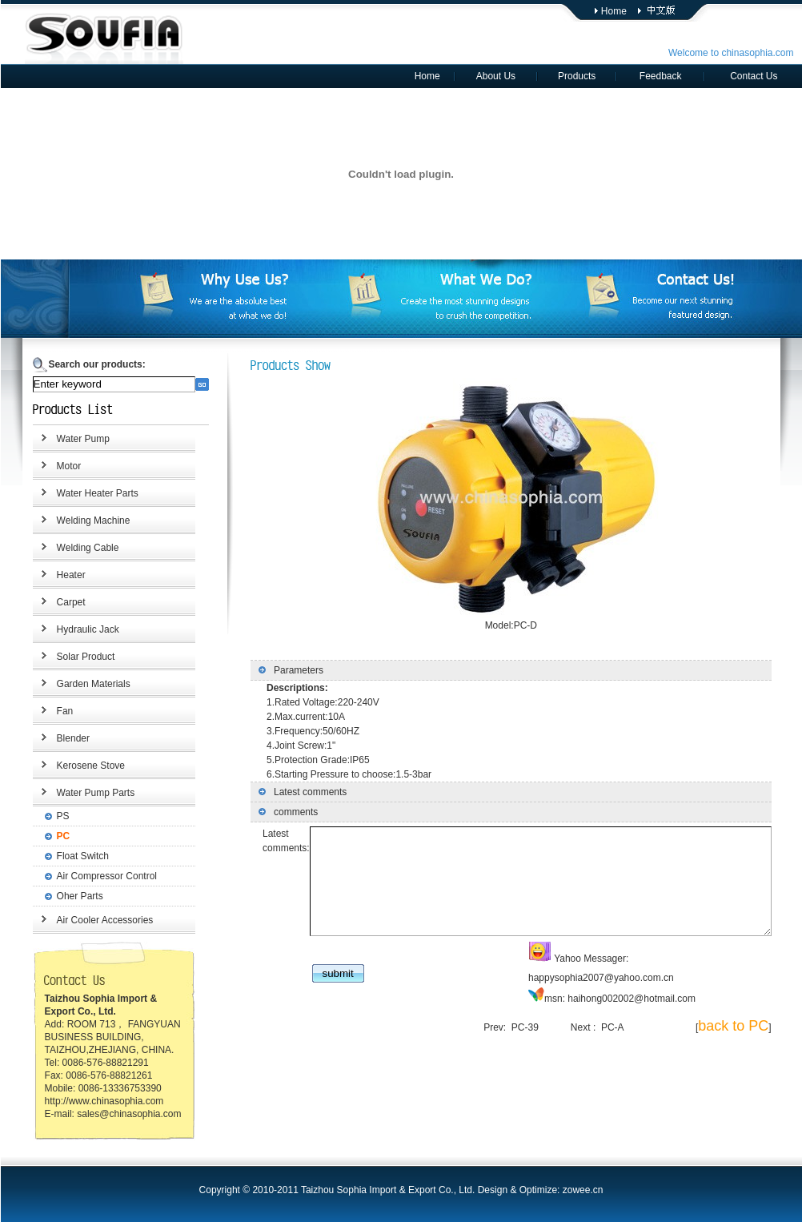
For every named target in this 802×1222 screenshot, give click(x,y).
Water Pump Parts (85, 792)
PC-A (621, 1029)
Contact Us (753, 76)
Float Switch (72, 856)
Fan (54, 711)
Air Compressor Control (96, 876)
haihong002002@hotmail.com (611, 1001)
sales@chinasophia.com (118, 1113)
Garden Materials (82, 683)
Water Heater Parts (86, 493)
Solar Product (75, 656)
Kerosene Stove (80, 765)
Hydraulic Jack (77, 629)
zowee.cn (583, 1190)
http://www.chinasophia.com (93, 1101)
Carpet (60, 602)
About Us (495, 76)
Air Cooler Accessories (94, 920)
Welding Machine (82, 520)
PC (52, 836)
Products (576, 76)
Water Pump (72, 438)
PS (52, 816)
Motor (58, 466)
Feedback (661, 76)
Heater (60, 575)
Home (614, 11)
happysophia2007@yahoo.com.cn (683, 980)
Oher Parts (69, 896)
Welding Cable (77, 547)
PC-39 (533, 1029)
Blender (62, 738)
